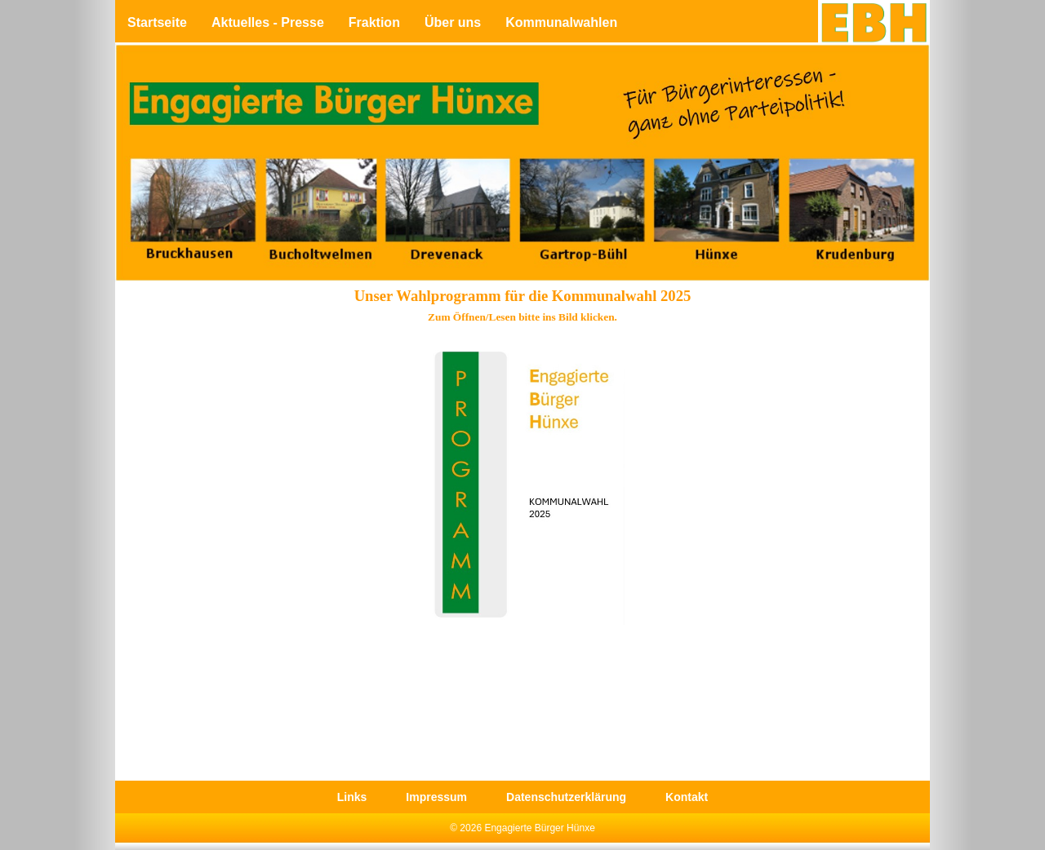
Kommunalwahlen (561, 22)
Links (352, 797)
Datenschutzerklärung (566, 797)
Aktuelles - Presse (267, 22)
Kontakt (686, 797)
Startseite (157, 22)
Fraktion (374, 22)
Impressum (436, 797)
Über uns (453, 22)
